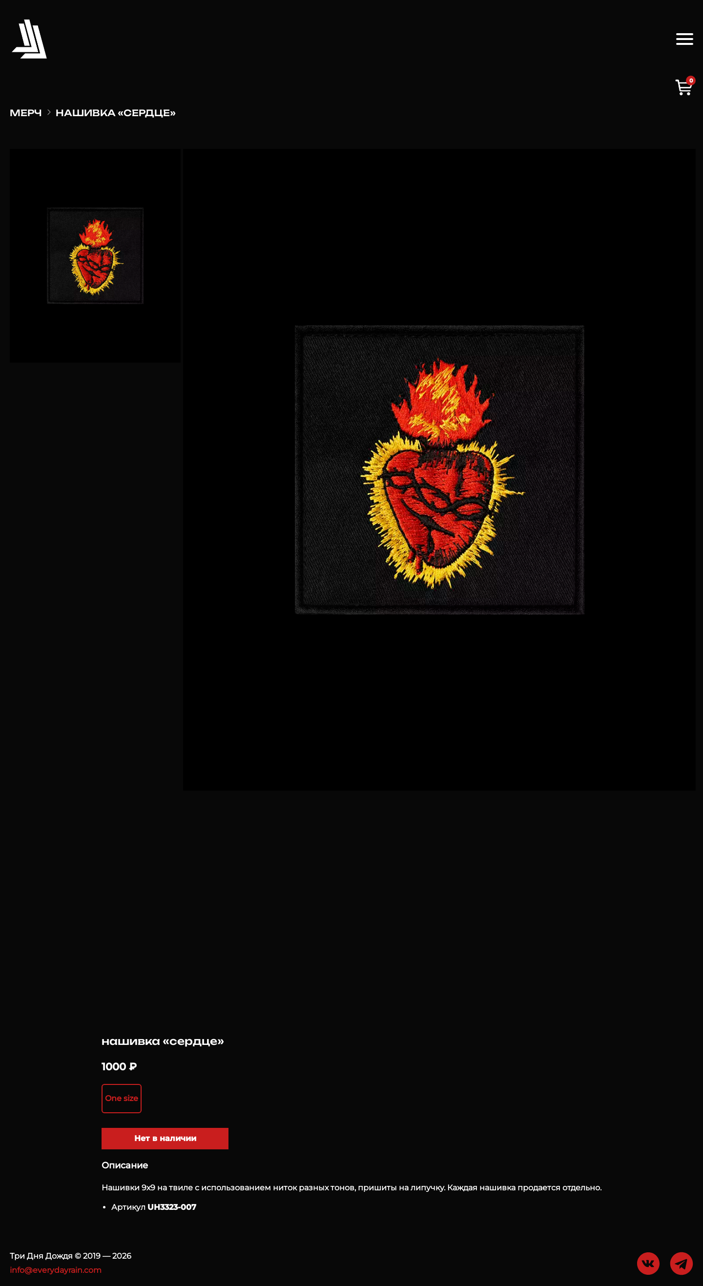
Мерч (26, 112)
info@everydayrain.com (56, 1270)
